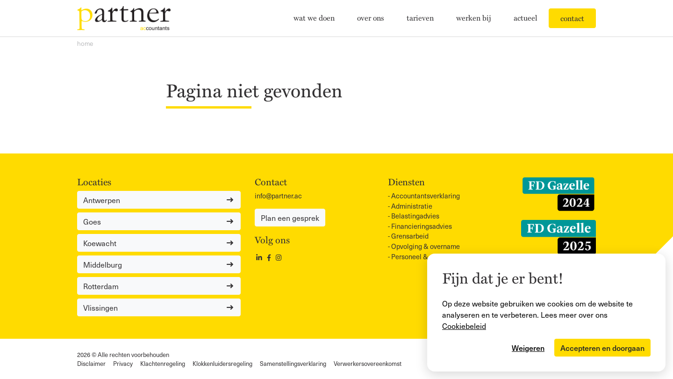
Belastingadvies (415, 216)
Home (85, 43)
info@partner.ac (278, 195)
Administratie (411, 206)
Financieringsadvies (421, 226)
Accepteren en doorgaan (602, 347)
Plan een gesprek (290, 217)
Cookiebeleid (464, 325)
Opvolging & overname (425, 246)
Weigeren (528, 347)
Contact (572, 18)
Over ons (370, 17)
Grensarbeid (410, 236)
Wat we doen (314, 17)
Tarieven (420, 17)
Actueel (525, 17)
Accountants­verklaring (425, 195)
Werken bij (473, 17)
